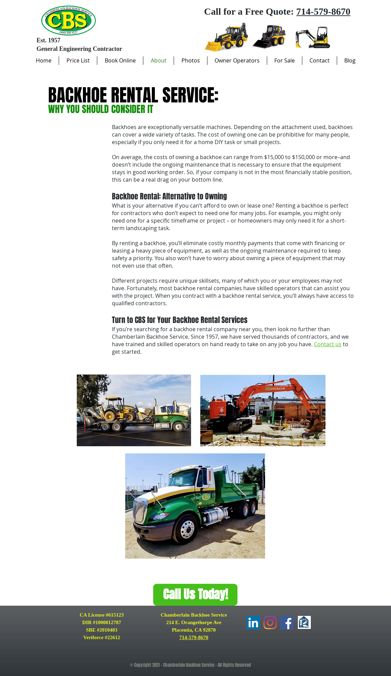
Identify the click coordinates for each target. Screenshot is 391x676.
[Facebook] (286, 622)
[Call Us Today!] (195, 595)
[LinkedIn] (253, 622)
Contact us (328, 344)
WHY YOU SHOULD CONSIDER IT (100, 109)
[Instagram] (270, 622)
